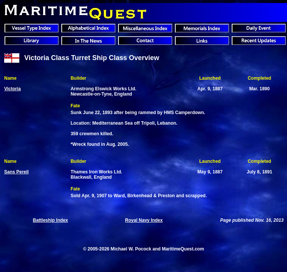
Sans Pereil (16, 172)
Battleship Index (50, 220)
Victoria (12, 88)
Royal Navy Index (143, 220)
